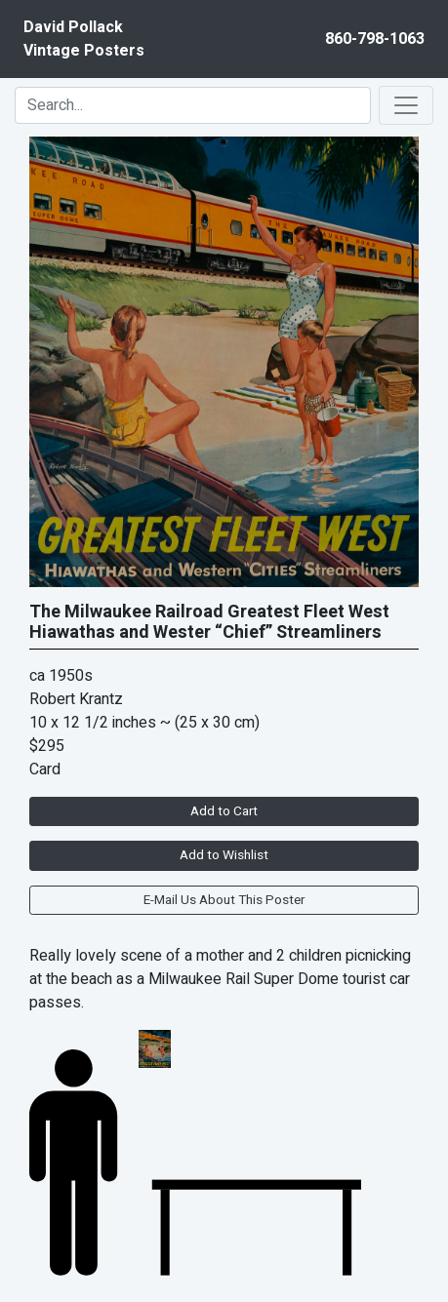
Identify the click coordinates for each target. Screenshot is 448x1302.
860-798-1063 (375, 39)
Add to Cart (224, 811)
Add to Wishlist (224, 855)
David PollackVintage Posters (83, 39)
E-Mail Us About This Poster (224, 900)
